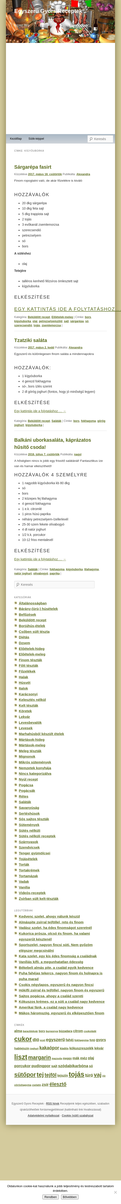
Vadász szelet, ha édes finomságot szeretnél (55, 928)
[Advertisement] (49, 88)
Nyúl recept (28, 779)
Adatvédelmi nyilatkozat (43, 1115)
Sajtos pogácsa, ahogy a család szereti (51, 996)
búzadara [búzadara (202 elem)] (65, 1031)
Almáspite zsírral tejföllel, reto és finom (51, 922)
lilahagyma (91, 569)
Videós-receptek (32, 893)
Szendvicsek (29, 847)
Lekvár (24, 717)
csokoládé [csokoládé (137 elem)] (90, 1031)
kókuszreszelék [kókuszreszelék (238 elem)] (81, 1048)
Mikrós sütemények (35, 762)
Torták (24, 864)
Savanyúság (29, 808)
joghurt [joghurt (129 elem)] (34, 1048)
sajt (66, 321)
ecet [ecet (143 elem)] (42, 1040)
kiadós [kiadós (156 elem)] (64, 1048)
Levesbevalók (30, 722)
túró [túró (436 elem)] (89, 1075)
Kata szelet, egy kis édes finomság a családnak (58, 956)
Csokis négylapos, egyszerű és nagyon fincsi (56, 985)
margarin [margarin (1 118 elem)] (39, 1057)
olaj (35, 321)
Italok (23, 688)
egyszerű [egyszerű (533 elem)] (55, 1039)
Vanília (24, 887)
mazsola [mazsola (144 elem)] (57, 1058)
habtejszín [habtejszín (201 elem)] (21, 1048)
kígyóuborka (22, 321)
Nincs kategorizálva (35, 773)
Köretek (25, 711)
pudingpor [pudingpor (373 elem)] (41, 1066)
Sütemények (29, 825)
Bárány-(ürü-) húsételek (38, 609)
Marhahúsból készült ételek (41, 734)
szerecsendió (23, 325)
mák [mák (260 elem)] (76, 1058)
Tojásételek (28, 859)
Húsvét (25, 683)
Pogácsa (26, 785)
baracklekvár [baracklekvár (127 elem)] (30, 1031)
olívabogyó (40, 573)
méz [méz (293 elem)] (83, 1058)
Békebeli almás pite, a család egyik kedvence (56, 968)
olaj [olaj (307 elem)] (91, 1058)
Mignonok (27, 756)
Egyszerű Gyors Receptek (48, 11)
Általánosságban (33, 603)
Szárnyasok (28, 842)
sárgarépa (77, 321)
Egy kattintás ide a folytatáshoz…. (40, 411)
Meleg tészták (30, 751)
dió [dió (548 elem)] (36, 1039)
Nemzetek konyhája (35, 768)
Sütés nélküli (29, 830)
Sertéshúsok (29, 813)
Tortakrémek (29, 870)
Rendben (50, 1197)
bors (88, 317)
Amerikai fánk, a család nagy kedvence (51, 1007)
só (86, 321)
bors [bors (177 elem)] (42, 1031)
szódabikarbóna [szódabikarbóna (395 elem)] (73, 1065)
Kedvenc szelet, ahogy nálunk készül (49, 916)
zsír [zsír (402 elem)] (45, 1084)
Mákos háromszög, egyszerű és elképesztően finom (61, 1013)
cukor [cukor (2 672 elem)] (23, 1038)
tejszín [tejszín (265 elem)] (62, 1075)
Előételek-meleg (62, 317)
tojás (37, 325)
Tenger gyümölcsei (34, 853)
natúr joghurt (23, 573)
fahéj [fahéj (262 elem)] (70, 1040)
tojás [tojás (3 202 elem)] (76, 1074)
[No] (115, 1192)
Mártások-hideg (32, 740)
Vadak (24, 881)
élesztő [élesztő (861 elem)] (58, 1084)
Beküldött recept (39, 317)
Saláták (57, 421)
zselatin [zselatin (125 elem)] (36, 1085)
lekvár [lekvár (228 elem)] (99, 1048)
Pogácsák (27, 791)
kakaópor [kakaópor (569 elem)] (49, 1047)
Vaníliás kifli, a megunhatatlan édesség (51, 962)
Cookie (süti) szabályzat (77, 1115)
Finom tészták (30, 660)
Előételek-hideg (32, 649)
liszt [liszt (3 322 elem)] (20, 1057)
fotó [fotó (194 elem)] (92, 1040)
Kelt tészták (28, 705)
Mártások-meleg (32, 745)
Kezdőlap (16, 138)
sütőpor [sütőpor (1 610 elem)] (25, 1074)
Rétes (23, 796)
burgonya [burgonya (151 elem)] (52, 1031)
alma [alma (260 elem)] (18, 1031)
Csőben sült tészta (34, 632)
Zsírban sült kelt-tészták (38, 899)
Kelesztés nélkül (32, 700)
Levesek (26, 728)
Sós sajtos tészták (34, 819)
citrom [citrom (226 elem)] (78, 1031)
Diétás (24, 637)
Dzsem (24, 643)
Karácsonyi (28, 694)
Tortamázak (28, 876)
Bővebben (70, 1197)
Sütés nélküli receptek (37, 836)
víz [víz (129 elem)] (103, 1075)
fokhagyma (88, 421)
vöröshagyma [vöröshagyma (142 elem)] (22, 1085)
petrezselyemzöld (50, 321)
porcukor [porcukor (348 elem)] (22, 1066)
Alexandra (83, 174)
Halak (23, 677)
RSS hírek (52, 1103)
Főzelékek (27, 671)
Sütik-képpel (36, 138)
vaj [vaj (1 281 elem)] (97, 1075)
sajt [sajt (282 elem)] (54, 1066)
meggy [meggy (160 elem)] (67, 1058)
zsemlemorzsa (51, 325)
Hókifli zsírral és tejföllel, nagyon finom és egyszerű (61, 990)
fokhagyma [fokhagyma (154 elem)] (81, 1040)
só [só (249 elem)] (91, 1066)
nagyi (78, 454)
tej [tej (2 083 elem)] (40, 1074)
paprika (55, 573)
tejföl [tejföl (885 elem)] (50, 1075)
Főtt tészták (28, 665)
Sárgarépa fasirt (32, 167)
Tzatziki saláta (30, 340)
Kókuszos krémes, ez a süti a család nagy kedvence (62, 1001)
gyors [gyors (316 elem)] (101, 1040)
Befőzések (27, 614)
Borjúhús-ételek (32, 626)
